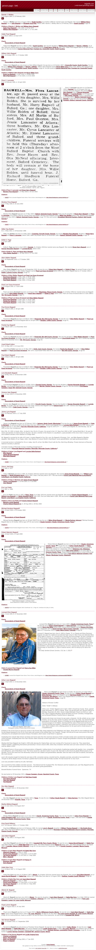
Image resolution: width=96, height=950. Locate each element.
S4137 (7, 197)
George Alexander (10, 248)
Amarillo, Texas (20, 799)
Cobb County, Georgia (20, 407)
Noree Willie (62, 66)
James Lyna (10, 481)
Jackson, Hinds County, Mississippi (49, 423)
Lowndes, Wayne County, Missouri (17, 846)
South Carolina (37, 22)
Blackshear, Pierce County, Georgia (50, 292)
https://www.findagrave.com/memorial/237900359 (58, 675)
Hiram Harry (29, 190)
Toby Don (9, 780)
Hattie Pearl (9, 28)
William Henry (31, 26)
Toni (7, 782)
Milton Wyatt (55, 520)
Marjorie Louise (11, 502)
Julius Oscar (81, 816)
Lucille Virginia (49, 928)
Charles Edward (80, 494)
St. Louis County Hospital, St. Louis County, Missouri (75, 913)
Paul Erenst (9, 277)
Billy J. (8, 857)
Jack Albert (83, 874)
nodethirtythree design (62, 948)
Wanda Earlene (73, 520)
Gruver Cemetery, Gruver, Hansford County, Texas (42, 774)
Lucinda (76, 94)
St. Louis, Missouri (35, 913)
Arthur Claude (76, 545)
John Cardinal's (38, 948)
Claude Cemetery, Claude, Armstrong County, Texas (57, 522)
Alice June (72, 550)
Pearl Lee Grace (44, 271)
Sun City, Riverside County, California (33, 426)
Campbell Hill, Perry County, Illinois (45, 843)
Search (51, 10)
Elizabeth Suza (29, 23)
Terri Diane (9, 778)
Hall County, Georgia (71, 95)
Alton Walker (10, 253)
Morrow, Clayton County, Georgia (50, 386)
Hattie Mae (24, 844)
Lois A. (48, 828)
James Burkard (11, 454)
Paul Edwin (9, 280)
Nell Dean (75, 695)
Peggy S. (9, 941)
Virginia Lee (10, 936)
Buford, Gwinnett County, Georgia (46, 214)
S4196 (7, 462)
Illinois (35, 874)
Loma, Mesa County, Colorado (66, 630)
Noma (58, 844)
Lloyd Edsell (68, 338)
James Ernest (81, 423)
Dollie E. (70, 269)
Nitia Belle (9, 456)
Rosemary (9, 861)
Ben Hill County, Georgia (70, 350)
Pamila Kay (9, 278)
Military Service (74, 10)
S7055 (7, 675)
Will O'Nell (9, 76)
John (16, 23)
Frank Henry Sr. (51, 47)
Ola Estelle (86, 828)
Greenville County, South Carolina (76, 65)
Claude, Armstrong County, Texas (82, 624)
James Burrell (76, 843)
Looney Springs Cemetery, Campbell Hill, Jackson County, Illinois (28, 931)
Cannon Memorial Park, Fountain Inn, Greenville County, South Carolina (41, 49)
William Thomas (69, 828)
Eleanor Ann (87, 627)
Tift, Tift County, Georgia (9, 295)
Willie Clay (66, 215)
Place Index (61, 10)
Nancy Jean (9, 937)
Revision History (82, 10)
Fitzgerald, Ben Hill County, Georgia (46, 319)
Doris (7, 863)
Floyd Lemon (10, 854)
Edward (58, 405)
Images (67, 10)
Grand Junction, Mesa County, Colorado (66, 628)
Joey (7, 483)
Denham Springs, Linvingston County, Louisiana (64, 930)
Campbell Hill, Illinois (72, 915)
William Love (8, 496)
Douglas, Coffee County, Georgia (51, 320)
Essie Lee (9, 74)
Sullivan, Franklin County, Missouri (73, 876)
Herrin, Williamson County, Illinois (48, 912)
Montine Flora (10, 191)
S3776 (7, 527)
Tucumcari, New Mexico (50, 696)
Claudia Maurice (11, 669)
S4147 (7, 224)
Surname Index (44, 10)
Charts (55, 10)
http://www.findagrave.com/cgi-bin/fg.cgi (57, 197)
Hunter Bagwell (50, 944)
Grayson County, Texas (53, 552)
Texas (36, 798)
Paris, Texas (29, 494)
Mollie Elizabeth (17, 475)
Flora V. (16, 235)
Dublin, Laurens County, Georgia (12, 272)
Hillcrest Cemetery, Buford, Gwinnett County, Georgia (78, 99)
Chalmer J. (37, 898)
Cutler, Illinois (71, 927)
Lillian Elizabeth (8, 817)
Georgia (70, 89)
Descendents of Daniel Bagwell (15, 43)
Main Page (36, 10)
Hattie (90, 843)
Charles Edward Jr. (12, 504)
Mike (7, 453)
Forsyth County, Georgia (44, 384)
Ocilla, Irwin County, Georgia (43, 349)
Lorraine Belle (71, 425)
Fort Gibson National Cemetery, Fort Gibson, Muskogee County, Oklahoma (69, 554)
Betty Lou (9, 939)
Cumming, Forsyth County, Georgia (43, 233)
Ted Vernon (9, 855)
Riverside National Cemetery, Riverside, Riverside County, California (34, 448)
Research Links (91, 10)
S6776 (7, 607)
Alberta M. (9, 852)
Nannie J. (82, 46)
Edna (71, 625)
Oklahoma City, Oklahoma (81, 549)
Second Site (44, 948)
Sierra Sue (47, 627)
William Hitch (10, 29)
